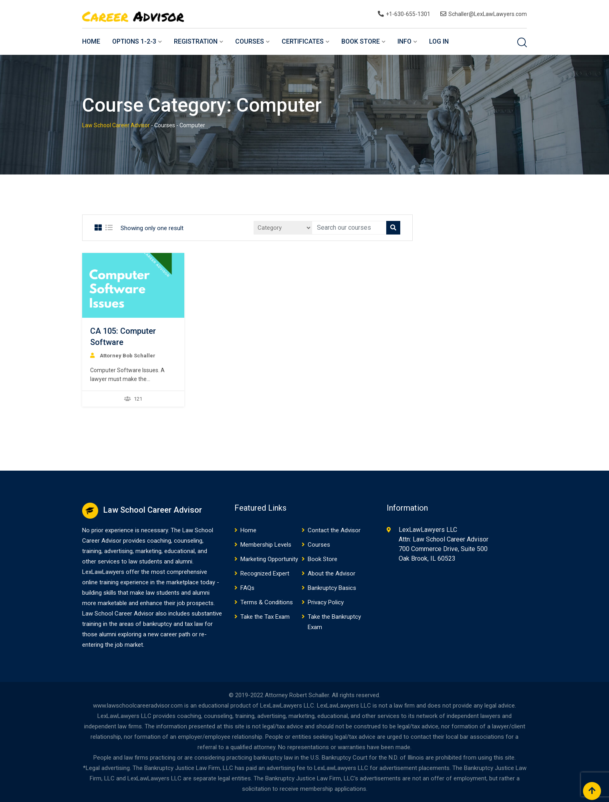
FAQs (247, 587)
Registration (196, 41)
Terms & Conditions (266, 602)
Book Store (360, 41)
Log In (439, 41)
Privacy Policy (326, 602)
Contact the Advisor (334, 530)
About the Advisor (331, 573)
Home (91, 41)
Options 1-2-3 (134, 41)
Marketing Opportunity (269, 559)
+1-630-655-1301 (408, 14)
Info (404, 41)
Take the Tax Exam (265, 616)
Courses (249, 41)
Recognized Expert (264, 573)
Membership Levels (265, 544)
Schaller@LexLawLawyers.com (487, 14)
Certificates (303, 41)
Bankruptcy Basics (332, 587)
